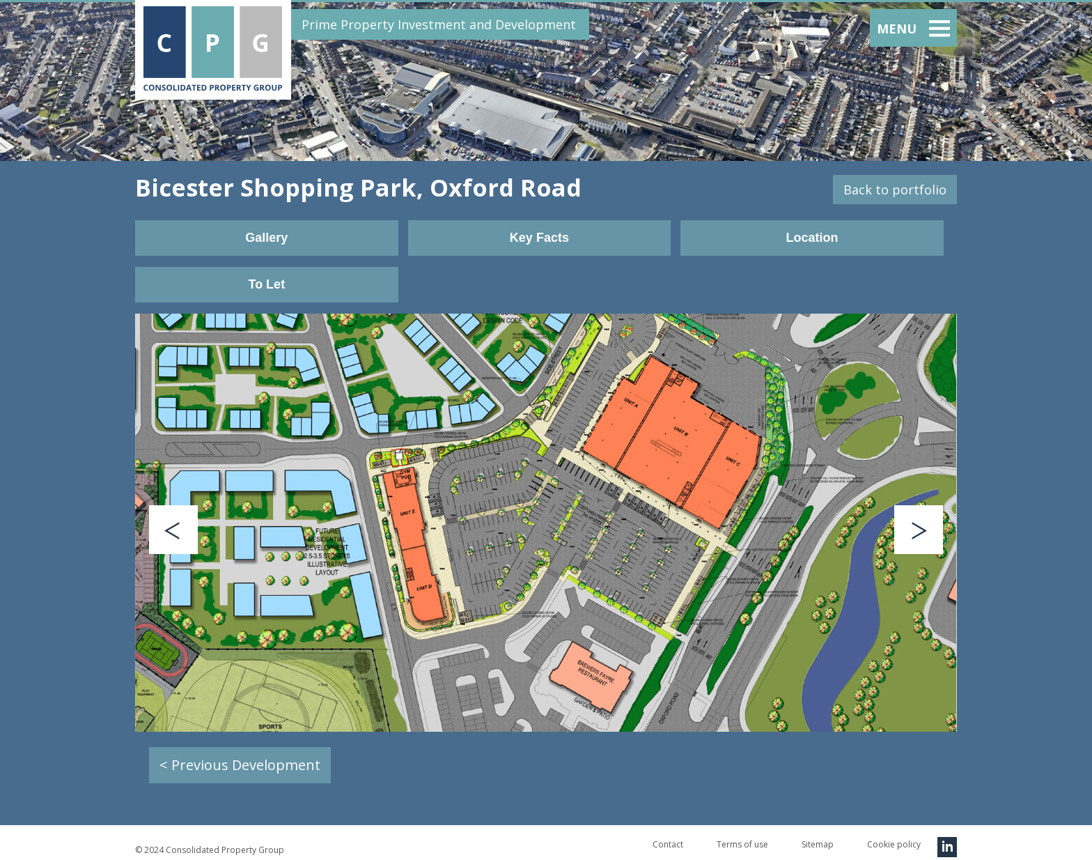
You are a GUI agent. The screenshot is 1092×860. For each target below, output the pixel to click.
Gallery (266, 238)
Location (812, 238)
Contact (668, 844)
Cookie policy (894, 844)
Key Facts (539, 238)
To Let (266, 284)
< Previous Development (239, 764)
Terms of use (742, 844)
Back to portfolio (894, 189)
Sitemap (818, 844)
